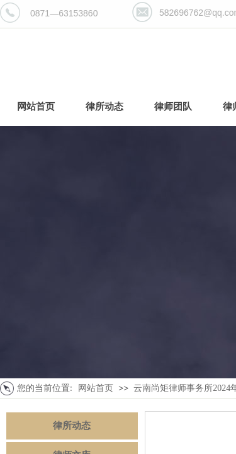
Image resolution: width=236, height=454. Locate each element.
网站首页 (95, 388)
